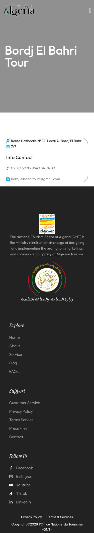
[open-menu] (90, 11)
